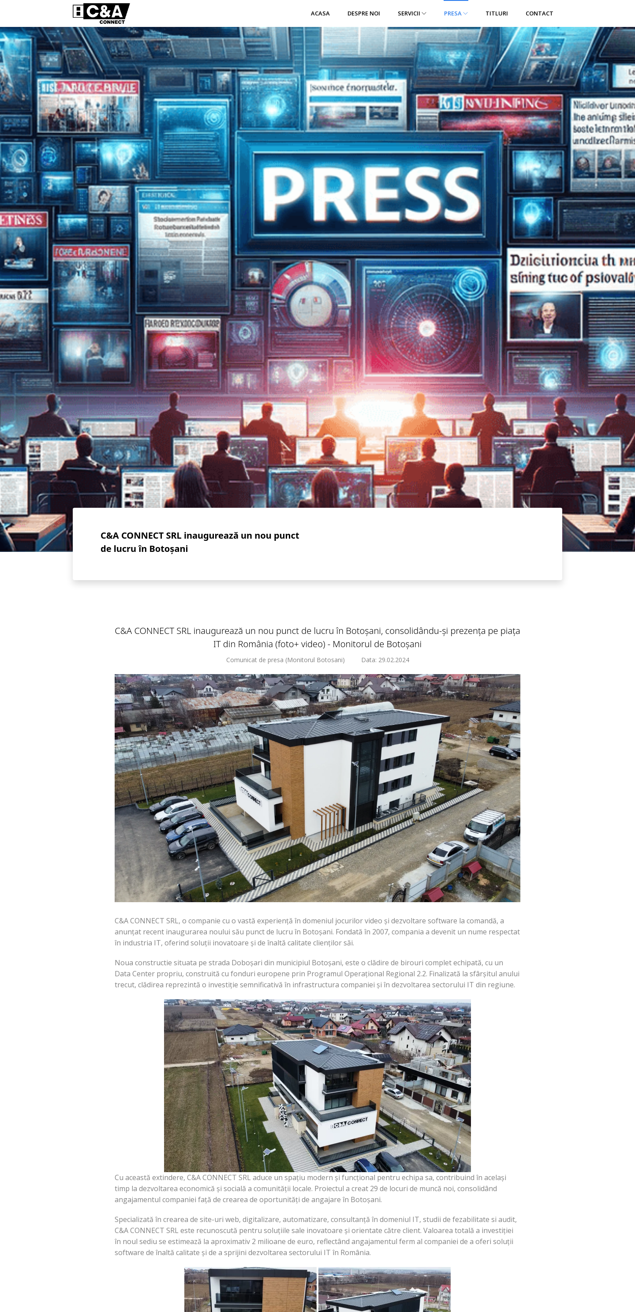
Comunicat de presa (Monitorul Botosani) (285, 660)
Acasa (320, 13)
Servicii (412, 13)
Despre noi (363, 13)
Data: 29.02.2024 (385, 660)
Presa (456, 13)
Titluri (497, 13)
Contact (539, 13)
